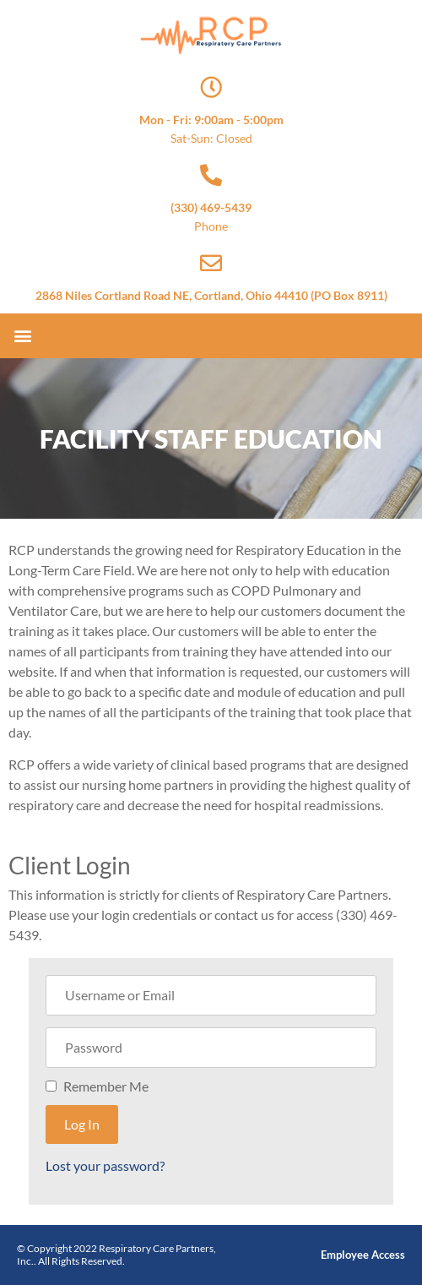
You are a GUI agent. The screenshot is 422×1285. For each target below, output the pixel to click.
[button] (22, 336)
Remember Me (106, 1086)
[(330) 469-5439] (211, 175)
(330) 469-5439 (211, 207)
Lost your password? (105, 1165)
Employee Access (363, 1254)
